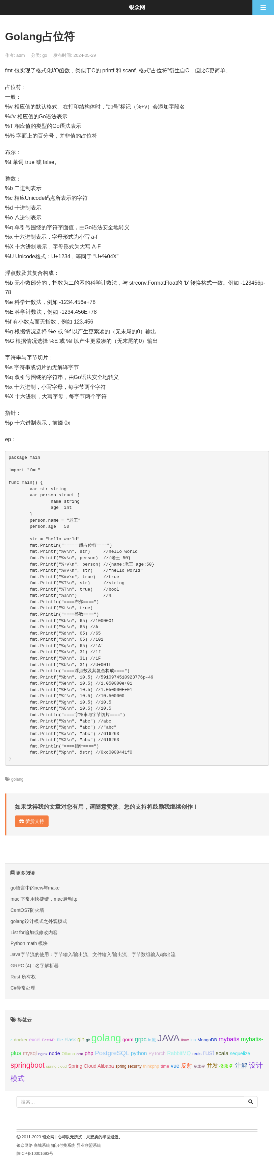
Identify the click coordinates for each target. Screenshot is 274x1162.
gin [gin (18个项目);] (80, 1039)
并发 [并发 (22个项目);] (212, 1066)
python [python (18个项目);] (139, 1053)
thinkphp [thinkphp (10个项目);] (151, 1066)
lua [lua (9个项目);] (193, 1040)
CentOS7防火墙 (27, 910)
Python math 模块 (29, 943)
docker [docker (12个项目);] (21, 1039)
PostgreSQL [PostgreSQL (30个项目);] (112, 1053)
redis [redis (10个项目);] (196, 1053)
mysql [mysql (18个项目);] (30, 1053)
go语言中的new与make (35, 888)
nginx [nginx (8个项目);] (43, 1054)
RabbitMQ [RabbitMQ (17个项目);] (179, 1053)
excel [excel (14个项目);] (34, 1039)
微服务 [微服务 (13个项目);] (226, 1066)
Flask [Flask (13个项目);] (70, 1039)
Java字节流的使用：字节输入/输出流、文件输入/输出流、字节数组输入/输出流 (92, 954)
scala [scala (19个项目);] (222, 1053)
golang (17, 779)
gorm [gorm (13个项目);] (127, 1039)
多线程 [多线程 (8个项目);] (199, 1066)
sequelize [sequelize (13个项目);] (240, 1053)
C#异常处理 (22, 988)
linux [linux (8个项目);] (185, 1040)
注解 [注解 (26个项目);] (241, 1065)
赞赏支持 (31, 821)
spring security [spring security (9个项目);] (128, 1066)
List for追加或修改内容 (34, 932)
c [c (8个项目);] (11, 1040)
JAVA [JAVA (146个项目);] (168, 1038)
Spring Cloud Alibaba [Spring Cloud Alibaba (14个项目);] (91, 1066)
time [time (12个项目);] (165, 1066)
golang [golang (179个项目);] (106, 1037)
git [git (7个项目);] (88, 1040)
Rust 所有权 (23, 976)
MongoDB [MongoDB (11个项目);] (207, 1039)
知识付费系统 (63, 1145)
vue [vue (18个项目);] (175, 1066)
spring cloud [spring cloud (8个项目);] (56, 1066)
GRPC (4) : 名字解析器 (34, 965)
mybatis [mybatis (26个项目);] (229, 1039)
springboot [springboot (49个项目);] (27, 1065)
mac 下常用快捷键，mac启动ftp (43, 899)
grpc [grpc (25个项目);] (140, 1039)
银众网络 (25, 1145)
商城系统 (42, 1145)
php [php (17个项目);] (89, 1053)
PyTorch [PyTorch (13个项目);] (157, 1053)
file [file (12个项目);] (60, 1039)
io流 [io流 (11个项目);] (152, 1039)
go (44, 55)
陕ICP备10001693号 (35, 1153)
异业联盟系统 (89, 1145)
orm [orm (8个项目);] (80, 1054)
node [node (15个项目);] (54, 1053)
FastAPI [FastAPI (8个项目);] (49, 1040)
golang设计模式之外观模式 (38, 921)
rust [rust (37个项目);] (208, 1053)
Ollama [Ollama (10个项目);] (68, 1053)
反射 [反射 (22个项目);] (186, 1066)
